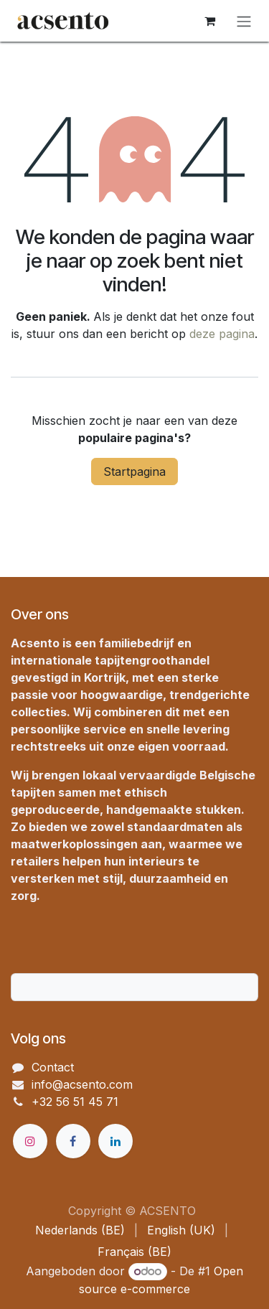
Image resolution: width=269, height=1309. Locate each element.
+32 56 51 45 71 (75, 1101)
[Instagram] (30, 1141)
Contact (53, 1067)
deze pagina (222, 334)
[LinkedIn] (115, 1141)
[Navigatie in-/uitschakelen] (244, 21)
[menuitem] (80, 1230)
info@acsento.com (82, 1084)
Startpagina (134, 471)
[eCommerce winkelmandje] (209, 20)
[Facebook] (73, 1141)
